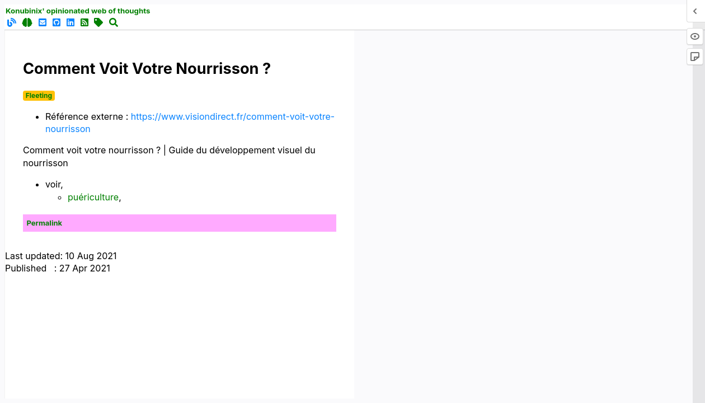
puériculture (93, 197)
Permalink (45, 222)
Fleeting (39, 95)
